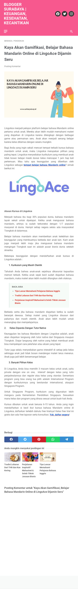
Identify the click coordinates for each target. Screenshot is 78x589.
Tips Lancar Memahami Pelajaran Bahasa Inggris (37, 290)
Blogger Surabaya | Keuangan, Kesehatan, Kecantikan (16, 12)
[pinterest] (39, 438)
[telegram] (67, 438)
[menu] (7, 29)
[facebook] (57, 12)
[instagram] (70, 12)
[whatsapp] (53, 438)
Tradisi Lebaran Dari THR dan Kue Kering (33, 294)
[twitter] (64, 12)
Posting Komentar (12, 65)
